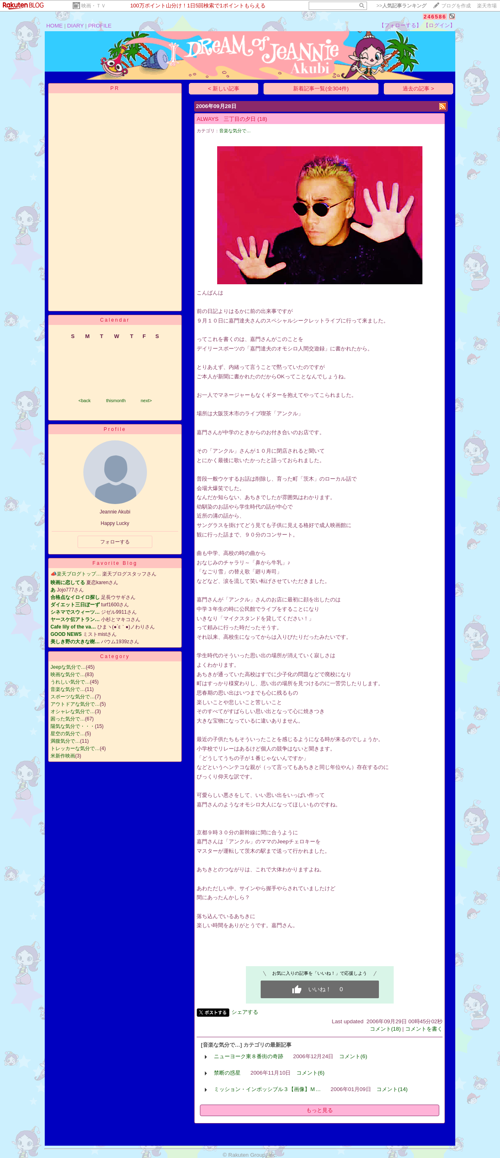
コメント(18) (385, 1029)
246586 (435, 17)
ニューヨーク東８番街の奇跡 (248, 1056)
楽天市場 (487, 6)
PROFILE (100, 26)
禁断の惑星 (227, 1073)
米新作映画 (62, 756)
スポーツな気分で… (72, 697)
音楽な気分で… (67, 689)
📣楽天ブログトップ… (75, 574)
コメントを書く (424, 1029)
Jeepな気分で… (68, 667)
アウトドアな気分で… (75, 704)
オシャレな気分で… (72, 711)
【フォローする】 (400, 25)
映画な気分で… (67, 674)
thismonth (116, 400)
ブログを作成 (456, 6)
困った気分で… (67, 719)
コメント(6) (353, 1056)
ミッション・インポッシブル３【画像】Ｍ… (267, 1089)
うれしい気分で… (70, 682)
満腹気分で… (65, 741)
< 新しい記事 (224, 88)
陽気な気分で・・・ (72, 726)
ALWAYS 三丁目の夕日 (226, 119)
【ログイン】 (439, 25)
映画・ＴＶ (93, 6)
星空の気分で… (67, 734)
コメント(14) (392, 1089)
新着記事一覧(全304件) (321, 88)
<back (84, 400)
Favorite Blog (115, 563)
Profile (114, 429)
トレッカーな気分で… (75, 748)
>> (401, 6)
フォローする (115, 542)
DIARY (75, 26)
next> (146, 400)
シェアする (245, 1012)
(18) (262, 119)
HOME (54, 26)
